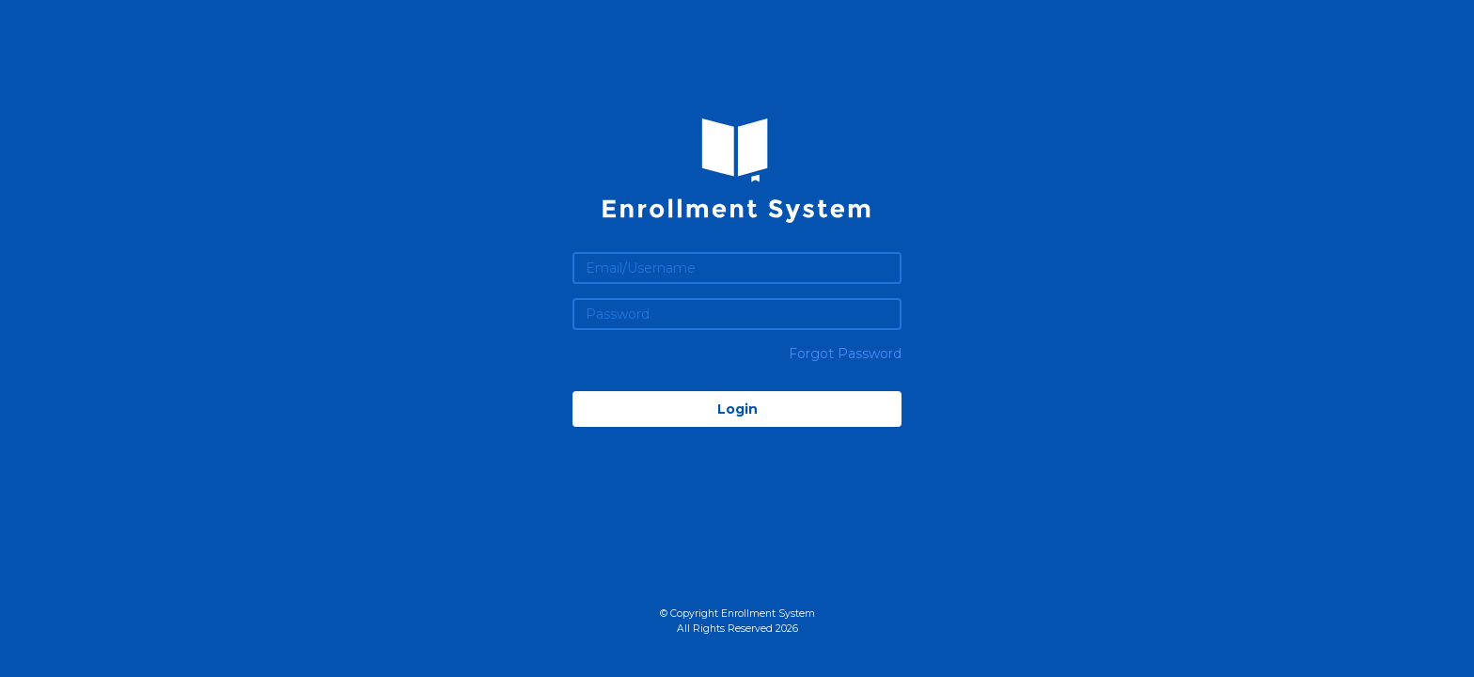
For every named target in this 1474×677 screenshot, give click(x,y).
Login (737, 409)
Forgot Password (845, 353)
